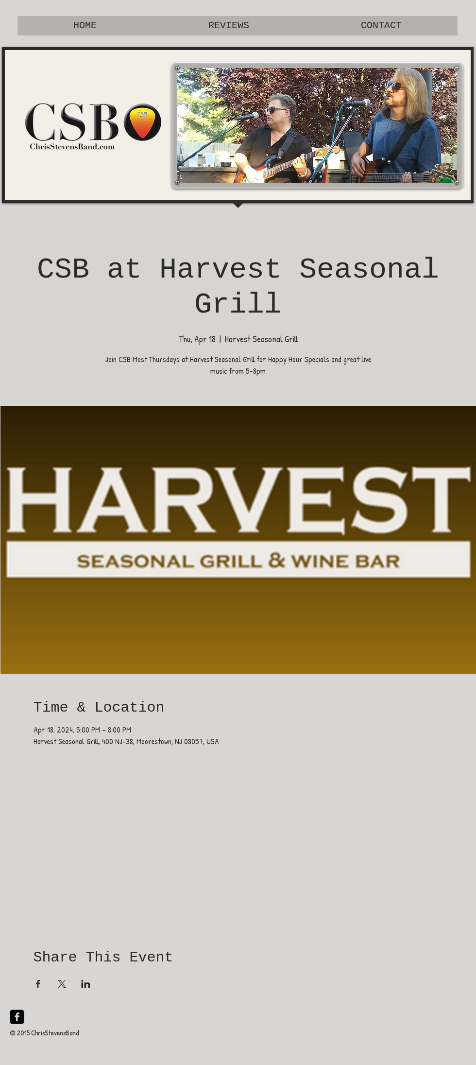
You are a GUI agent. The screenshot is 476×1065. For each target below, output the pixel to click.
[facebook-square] (17, 1017)
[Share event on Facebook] (38, 984)
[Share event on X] (62, 984)
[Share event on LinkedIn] (85, 984)
